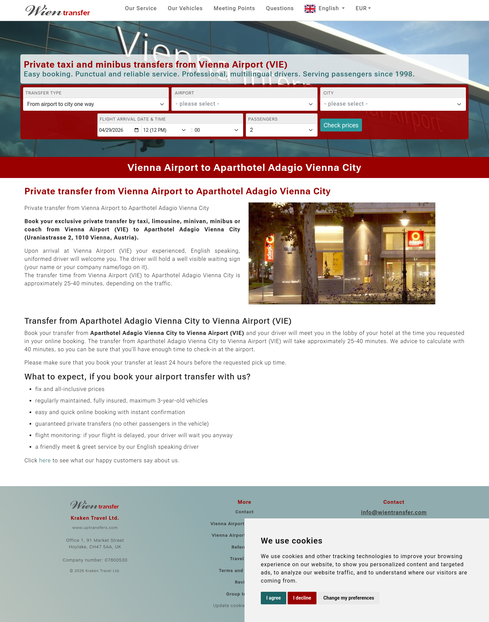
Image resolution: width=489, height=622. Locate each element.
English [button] (323, 8)
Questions (280, 8)
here (45, 460)
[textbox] (240, 104)
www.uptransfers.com (95, 527)
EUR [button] (361, 8)
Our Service (141, 8)
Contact (244, 511)
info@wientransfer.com (394, 512)
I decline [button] (302, 598)
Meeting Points (234, 8)
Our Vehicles (185, 8)
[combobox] (244, 104)
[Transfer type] (96, 104)
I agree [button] (273, 598)
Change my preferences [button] (348, 598)
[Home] (58, 10)
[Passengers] (282, 130)
